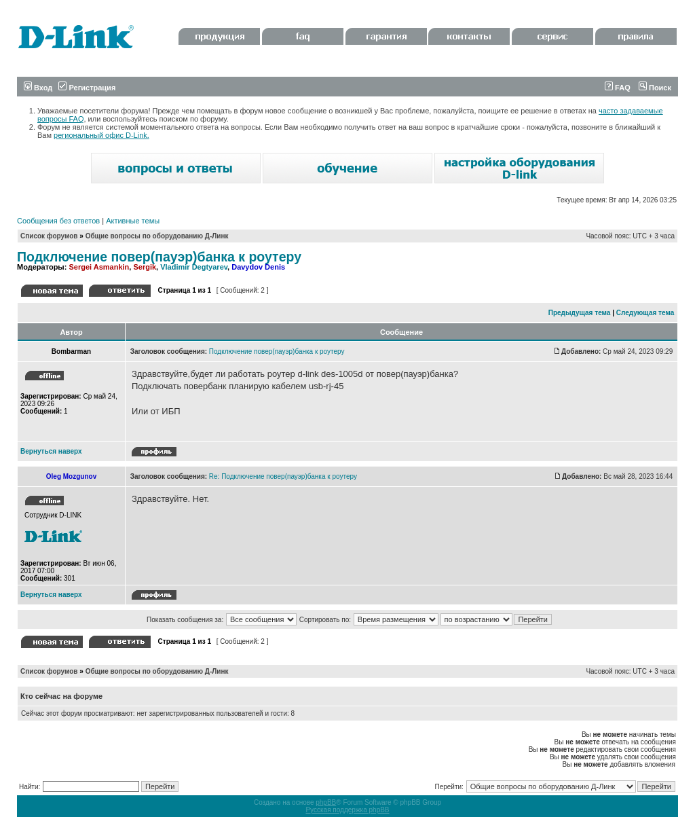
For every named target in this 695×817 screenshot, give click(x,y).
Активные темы (132, 221)
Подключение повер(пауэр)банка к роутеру (159, 256)
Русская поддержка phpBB (347, 810)
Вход (38, 88)
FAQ (618, 88)
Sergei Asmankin (99, 267)
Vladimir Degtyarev (193, 267)
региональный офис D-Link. (101, 135)
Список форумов (49, 236)
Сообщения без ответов (58, 221)
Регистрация (86, 88)
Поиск (655, 88)
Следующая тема (645, 312)
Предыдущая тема (579, 312)
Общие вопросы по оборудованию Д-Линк (157, 236)
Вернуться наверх (51, 451)
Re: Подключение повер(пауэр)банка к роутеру (283, 476)
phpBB (326, 802)
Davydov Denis (258, 267)
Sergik (144, 267)
